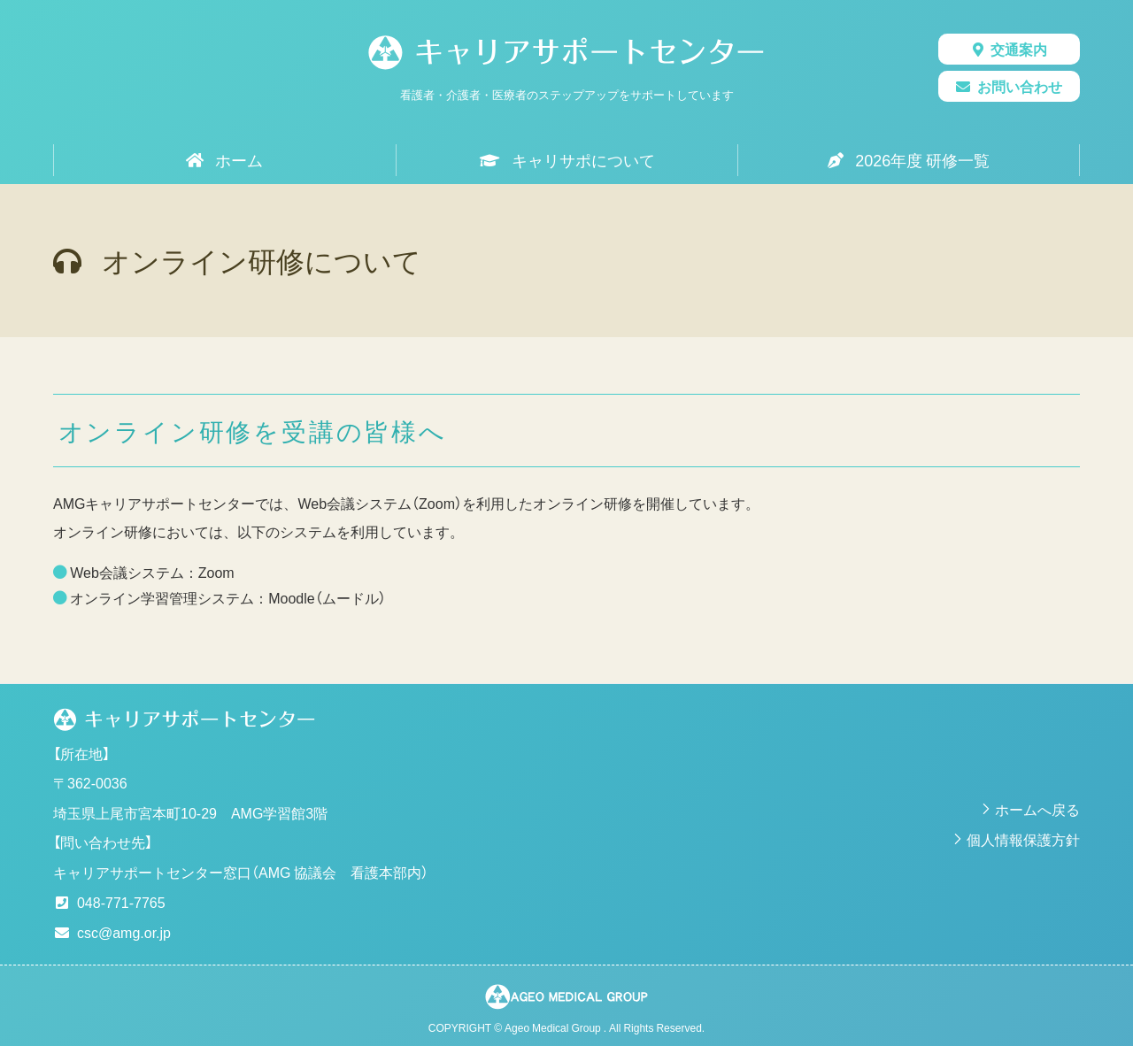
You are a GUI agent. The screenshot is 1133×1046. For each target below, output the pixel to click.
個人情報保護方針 (1023, 839)
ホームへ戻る (1037, 808)
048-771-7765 (121, 901)
